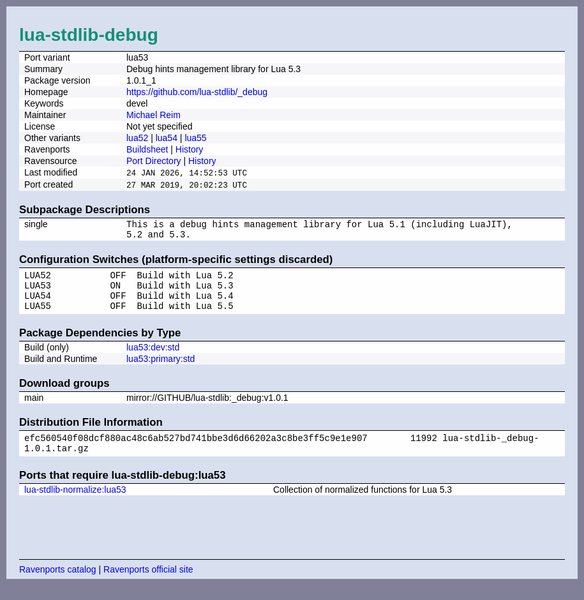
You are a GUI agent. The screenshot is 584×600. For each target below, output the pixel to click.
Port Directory (153, 161)
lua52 (137, 138)
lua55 (195, 138)
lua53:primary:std (160, 369)
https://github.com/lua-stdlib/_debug (196, 92)
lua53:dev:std (152, 358)
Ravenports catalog (57, 584)
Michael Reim (153, 115)
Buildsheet (147, 149)
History (190, 149)
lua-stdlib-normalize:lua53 (75, 504)
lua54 (166, 138)
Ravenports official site (148, 584)
